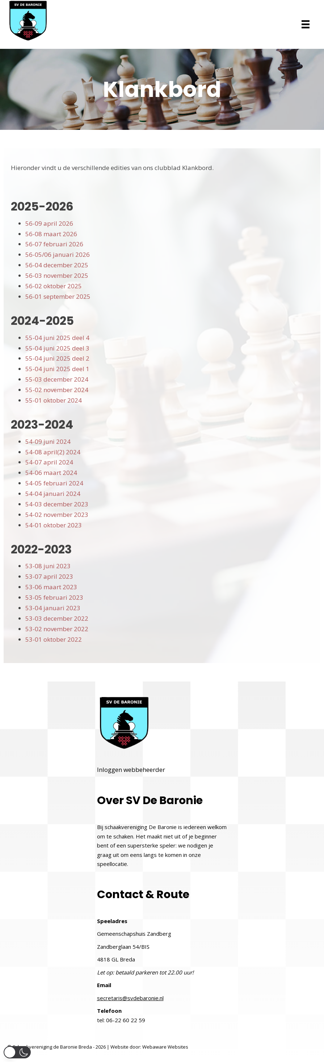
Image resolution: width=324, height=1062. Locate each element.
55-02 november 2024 (56, 390)
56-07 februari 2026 (54, 244)
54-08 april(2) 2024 (52, 452)
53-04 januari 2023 (52, 608)
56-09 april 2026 (49, 223)
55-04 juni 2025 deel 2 (57, 358)
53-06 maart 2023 (51, 587)
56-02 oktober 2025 (53, 286)
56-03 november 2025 (56, 275)
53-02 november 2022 (56, 629)
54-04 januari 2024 (52, 493)
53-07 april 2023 (49, 576)
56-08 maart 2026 (51, 234)
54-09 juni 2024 (48, 441)
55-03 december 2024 (56, 379)
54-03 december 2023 (56, 504)
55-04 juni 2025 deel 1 (57, 369)
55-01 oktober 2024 (53, 400)
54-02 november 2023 (56, 514)
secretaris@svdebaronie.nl (130, 998)
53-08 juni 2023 (48, 566)
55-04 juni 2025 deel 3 (57, 348)
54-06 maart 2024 (51, 472)
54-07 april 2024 (49, 462)
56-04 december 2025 (56, 265)
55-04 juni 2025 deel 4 (57, 338)
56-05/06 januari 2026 (57, 254)
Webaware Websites (165, 1047)
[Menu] (305, 24)
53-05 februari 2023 (54, 597)
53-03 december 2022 (56, 618)
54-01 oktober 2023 (53, 525)
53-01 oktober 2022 (53, 639)
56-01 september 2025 (58, 296)
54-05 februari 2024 (54, 483)
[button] (17, 1052)
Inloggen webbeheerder (131, 769)
